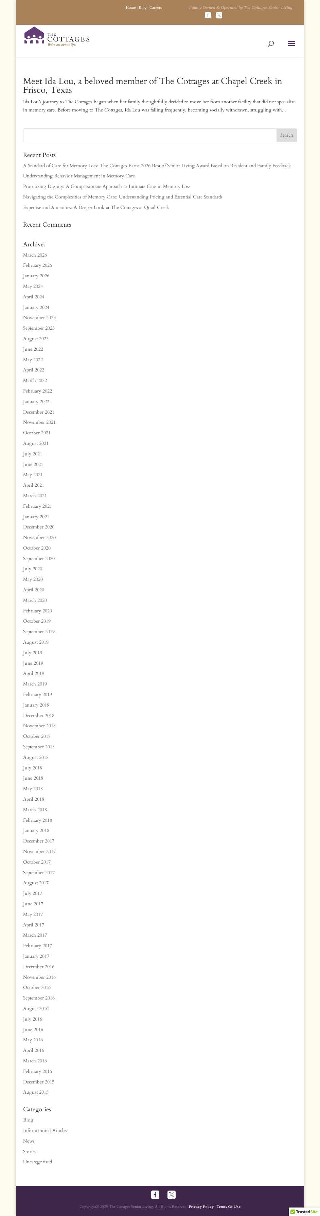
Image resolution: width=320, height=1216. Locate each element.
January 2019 (36, 705)
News (29, 1141)
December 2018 (38, 715)
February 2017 (37, 945)
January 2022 (36, 401)
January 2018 (36, 830)
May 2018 (33, 788)
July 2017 (32, 893)
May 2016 (33, 1040)
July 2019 (32, 652)
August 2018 (36, 757)
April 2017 (33, 925)
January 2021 (36, 517)
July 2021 (32, 454)
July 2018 (32, 768)
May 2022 (33, 360)
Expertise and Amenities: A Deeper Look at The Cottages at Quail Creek (96, 207)
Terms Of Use (228, 1206)
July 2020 (32, 569)
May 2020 (33, 579)
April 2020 (33, 590)
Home (131, 7)
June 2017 (33, 904)
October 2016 (37, 987)
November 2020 (39, 537)
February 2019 (37, 694)
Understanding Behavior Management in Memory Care (79, 176)
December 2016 (38, 966)
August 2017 (36, 883)
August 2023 (36, 338)
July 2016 (32, 1019)
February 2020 (37, 611)
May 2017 (33, 914)
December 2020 (38, 527)
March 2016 (35, 1061)
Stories (29, 1151)
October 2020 (37, 548)
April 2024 (33, 297)
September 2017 (39, 872)
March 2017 (35, 935)
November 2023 (39, 317)
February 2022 (37, 391)
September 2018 (39, 747)
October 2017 (37, 862)
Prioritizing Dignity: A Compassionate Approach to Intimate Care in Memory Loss (107, 186)
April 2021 (33, 485)
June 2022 (33, 349)
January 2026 (36, 276)
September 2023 (39, 328)
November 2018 (39, 726)
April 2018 (33, 799)
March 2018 (35, 809)
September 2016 (39, 998)
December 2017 (38, 841)
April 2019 (33, 673)
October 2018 (37, 736)
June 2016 (33, 1029)
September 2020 (39, 558)
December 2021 (38, 412)
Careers (155, 7)
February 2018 (37, 820)
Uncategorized (37, 1162)
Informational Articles (45, 1130)
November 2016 (39, 977)
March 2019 (35, 684)
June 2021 (33, 464)
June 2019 (33, 663)
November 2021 (39, 422)
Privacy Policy (201, 1206)
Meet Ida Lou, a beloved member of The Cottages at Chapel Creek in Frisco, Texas (152, 85)
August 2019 (36, 642)
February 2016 (37, 1071)
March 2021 (35, 495)
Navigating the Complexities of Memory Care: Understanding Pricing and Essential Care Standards (123, 197)
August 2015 (36, 1092)
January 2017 (36, 956)
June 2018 (33, 778)
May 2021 (33, 474)
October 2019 (37, 621)
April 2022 (33, 370)
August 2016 (36, 1008)
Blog (142, 7)
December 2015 (38, 1082)
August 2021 (36, 443)
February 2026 (37, 265)
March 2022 (35, 380)
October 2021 (37, 433)
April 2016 (33, 1050)
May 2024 (33, 286)
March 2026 (35, 255)
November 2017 (39, 851)
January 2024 (36, 307)
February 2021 (37, 506)
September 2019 (39, 631)
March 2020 (35, 600)
